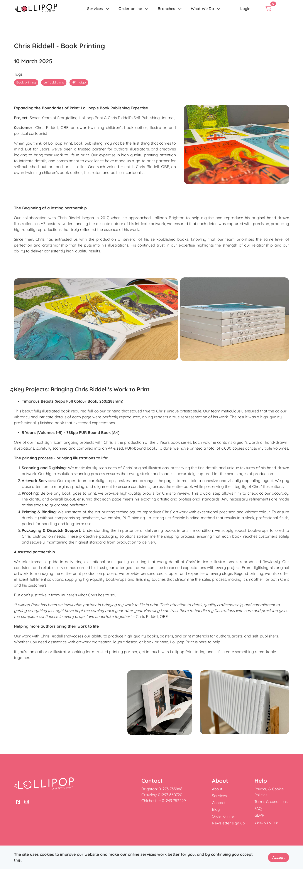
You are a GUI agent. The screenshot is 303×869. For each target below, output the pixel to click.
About (217, 788)
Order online (130, 8)
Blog (216, 809)
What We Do (202, 8)
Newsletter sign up (228, 823)
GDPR (259, 815)
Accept (278, 857)
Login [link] (245, 8)
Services (95, 8)
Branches (166, 8)
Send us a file (266, 822)
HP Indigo (81, 82)
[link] (36, 8)
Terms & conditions (271, 801)
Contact (219, 802)
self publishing (55, 82)
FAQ (258, 808)
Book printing (26, 82)
